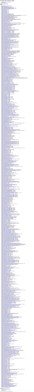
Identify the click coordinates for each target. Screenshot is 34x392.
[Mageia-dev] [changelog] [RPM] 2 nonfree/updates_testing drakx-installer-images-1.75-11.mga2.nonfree (11, 23)
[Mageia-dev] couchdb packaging (4, 120)
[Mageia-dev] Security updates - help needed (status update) (7, 329)
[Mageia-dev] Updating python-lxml (4, 78)
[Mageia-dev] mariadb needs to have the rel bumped (6, 163)
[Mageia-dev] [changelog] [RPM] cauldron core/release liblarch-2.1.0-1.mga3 (8, 235)
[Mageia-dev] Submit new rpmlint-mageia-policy (6, 334)
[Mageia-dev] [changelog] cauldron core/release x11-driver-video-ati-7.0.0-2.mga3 (9, 22)
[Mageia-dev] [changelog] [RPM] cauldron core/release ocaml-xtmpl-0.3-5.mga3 (9, 24)
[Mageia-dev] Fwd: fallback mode (4, 38)
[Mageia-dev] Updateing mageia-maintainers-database (6, 199)
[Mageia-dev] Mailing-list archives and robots (5, 168)
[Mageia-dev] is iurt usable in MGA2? (5, 285)
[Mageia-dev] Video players (4, 148)
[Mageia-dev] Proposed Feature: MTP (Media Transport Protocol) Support (8, 369)
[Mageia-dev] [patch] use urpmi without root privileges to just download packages (9, 236)
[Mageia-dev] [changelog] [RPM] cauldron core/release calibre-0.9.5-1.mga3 (8, 288)
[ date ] (10, 389)
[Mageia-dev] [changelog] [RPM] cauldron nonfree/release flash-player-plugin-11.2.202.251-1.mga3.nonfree (11, 130)
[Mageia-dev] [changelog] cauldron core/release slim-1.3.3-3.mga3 (7, 39)
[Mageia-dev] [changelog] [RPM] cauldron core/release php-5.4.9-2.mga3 (8, 245)
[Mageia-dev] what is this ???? (4, 10)
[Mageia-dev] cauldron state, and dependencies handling (6, 190)
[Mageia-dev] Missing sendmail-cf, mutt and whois (6, 18)
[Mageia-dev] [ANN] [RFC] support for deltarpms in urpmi (7, 225)
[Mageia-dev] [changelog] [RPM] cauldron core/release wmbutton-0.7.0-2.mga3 (9, 289)
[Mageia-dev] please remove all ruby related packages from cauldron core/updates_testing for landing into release (12, 15)
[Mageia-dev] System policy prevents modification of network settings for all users (9, 160)
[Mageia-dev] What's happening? (4, 101)
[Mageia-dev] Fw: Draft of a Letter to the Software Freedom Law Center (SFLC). (9, 75)
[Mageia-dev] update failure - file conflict (5, 253)
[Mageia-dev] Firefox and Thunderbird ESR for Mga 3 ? (6, 274)
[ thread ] (6, 389)
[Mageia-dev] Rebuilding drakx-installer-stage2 (5, 16)
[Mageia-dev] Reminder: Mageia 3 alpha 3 (5, 308)
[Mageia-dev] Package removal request (5, 20)
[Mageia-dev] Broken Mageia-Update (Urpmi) (5, 79)
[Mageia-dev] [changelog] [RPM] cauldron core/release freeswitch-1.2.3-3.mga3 (9, 72)
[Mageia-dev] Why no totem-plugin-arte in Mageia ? (6, 157)
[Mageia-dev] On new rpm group (4, 65)
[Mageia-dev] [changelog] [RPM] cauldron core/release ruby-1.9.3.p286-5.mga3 (9, 324)
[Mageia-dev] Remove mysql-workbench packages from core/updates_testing (8, 34)
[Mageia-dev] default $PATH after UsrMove (5, 185)
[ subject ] (8, 389)
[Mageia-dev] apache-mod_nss (4, 269)
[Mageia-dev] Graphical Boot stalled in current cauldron (6, 86)
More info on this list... (3, 2)
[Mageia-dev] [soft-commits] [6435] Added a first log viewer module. (8, 8)
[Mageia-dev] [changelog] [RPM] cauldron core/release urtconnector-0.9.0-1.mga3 (9, 296)
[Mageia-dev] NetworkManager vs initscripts (5, 48)
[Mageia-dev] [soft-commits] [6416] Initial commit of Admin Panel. (7, 173)
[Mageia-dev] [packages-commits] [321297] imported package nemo (7, 264)
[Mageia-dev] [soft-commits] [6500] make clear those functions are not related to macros (9, 243)
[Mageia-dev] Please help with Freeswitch (5, 226)
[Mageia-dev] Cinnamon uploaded (4, 204)
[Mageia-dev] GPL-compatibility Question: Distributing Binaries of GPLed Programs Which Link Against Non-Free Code (12, 77)
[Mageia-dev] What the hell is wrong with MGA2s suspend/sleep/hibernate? (8, 91)
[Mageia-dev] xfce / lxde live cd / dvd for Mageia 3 (6, 13)
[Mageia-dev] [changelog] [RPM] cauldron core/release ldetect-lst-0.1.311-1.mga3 (9, 129)
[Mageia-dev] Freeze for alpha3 (4, 174)
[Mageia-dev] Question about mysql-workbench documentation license (8, 35)
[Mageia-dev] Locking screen (4, 187)
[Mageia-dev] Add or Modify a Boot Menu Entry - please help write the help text (9, 328)
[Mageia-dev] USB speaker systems (4, 62)
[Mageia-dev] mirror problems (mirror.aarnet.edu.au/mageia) (7, 53)
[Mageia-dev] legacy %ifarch (4, 222)
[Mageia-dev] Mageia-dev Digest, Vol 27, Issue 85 (6, 66)
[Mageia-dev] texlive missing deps (4, 270)
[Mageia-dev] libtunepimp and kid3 (4, 341)
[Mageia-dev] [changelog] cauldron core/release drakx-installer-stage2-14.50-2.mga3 (9, 292)
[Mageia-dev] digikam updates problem (5, 176)
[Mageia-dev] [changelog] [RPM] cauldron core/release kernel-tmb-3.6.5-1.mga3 (9, 70)
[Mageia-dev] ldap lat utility (4, 6)
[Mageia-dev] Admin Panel (4, 287)
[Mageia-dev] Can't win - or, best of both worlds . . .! (6, 31)
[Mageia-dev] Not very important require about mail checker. (7, 247)
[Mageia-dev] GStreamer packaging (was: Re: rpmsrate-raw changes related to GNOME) (9, 124)
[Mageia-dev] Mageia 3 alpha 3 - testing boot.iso (6, 131)
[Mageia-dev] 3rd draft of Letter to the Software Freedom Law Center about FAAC (9, 76)
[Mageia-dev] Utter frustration (4, 11)
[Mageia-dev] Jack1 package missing (4, 206)
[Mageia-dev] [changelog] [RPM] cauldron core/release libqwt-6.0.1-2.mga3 (8, 29)
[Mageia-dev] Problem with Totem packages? (5, 113)
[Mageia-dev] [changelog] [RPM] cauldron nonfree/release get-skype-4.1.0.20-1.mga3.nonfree (10, 166)
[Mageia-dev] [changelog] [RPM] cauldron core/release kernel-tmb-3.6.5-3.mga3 (9, 71)
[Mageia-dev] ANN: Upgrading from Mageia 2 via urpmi (6, 110)
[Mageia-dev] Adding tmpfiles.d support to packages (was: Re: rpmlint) (8, 116)
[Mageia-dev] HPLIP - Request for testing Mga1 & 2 (6, 58)
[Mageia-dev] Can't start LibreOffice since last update (6, 180)
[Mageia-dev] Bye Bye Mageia (4, 276)
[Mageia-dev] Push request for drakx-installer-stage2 (6, 212)
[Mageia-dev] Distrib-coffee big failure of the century (6, 135)
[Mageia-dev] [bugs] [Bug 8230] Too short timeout (6, 98)
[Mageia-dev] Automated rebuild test (4, 284)
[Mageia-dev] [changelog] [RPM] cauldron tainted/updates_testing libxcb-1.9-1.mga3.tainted (10, 169)
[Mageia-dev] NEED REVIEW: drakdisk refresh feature (6, 7)
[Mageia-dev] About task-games (4, 255)
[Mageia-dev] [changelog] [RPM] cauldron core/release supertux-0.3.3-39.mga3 (9, 41)
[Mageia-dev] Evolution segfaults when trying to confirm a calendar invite (8, 84)
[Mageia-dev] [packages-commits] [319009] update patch (6, 27)
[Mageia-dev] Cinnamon (3, 21)
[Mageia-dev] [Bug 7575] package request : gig (5, 218)
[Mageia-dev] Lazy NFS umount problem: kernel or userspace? (7, 90)
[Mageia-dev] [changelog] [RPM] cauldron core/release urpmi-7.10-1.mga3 (8, 43)
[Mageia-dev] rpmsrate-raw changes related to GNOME (6, 132)
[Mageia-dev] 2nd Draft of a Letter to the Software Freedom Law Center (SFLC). (9, 258)
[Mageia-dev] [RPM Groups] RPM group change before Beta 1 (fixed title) (8, 67)
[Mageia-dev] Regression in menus (4, 144)
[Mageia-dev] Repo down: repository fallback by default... (6, 56)
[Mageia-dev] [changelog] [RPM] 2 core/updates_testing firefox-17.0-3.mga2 (8, 45)
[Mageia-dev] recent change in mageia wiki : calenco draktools (7, 217)
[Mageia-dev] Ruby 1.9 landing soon (4, 151)
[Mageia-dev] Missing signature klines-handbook (6, 25)
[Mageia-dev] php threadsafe (4, 9)
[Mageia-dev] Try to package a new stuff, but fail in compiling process (8, 161)
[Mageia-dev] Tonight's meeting (4, 203)
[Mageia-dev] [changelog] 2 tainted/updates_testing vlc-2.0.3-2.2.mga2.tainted (8, 19)
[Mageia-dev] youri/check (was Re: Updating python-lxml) (7, 283)
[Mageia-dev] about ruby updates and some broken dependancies (7, 17)
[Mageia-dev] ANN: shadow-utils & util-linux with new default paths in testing (8, 115)
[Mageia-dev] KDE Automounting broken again (5, 96)
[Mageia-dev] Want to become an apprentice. (5, 154)
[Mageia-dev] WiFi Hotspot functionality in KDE (6, 81)
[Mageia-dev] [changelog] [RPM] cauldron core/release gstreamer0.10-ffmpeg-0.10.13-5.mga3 (10, 346)
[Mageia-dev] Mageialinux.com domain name (5, 198)
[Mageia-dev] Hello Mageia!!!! (4, 345)
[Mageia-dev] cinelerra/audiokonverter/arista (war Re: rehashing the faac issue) (8, 37)
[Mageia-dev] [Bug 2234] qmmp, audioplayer (5, 246)
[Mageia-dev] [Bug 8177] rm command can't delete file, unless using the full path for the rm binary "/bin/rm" (11, 69)
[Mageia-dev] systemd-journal (4, 125)
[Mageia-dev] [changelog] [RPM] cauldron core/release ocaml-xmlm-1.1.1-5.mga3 (9, 301)
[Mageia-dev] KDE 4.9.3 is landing (4, 26)
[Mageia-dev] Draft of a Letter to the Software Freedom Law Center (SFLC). (8, 51)
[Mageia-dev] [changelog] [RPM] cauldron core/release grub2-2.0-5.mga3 (8, 139)
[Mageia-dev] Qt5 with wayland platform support (6, 179)
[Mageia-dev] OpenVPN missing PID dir (5, 63)
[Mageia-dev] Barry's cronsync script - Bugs (5, 137)
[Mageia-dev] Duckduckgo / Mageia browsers (5, 54)
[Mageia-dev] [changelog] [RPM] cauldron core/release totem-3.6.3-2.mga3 (8, 42)
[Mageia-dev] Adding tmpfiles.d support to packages (6, 121)
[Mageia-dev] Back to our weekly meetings (5, 200)
